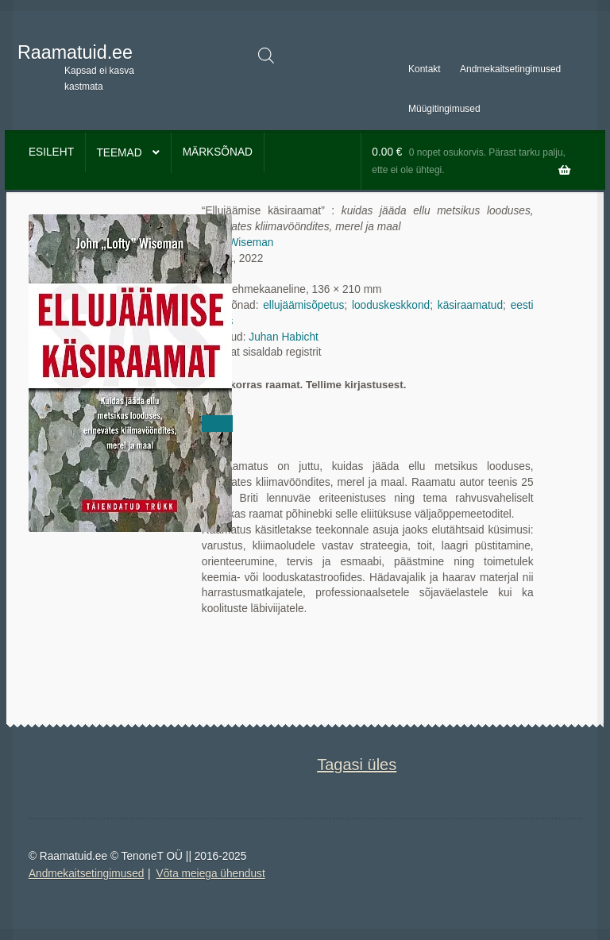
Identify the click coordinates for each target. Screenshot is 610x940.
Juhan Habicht (284, 337)
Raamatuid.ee (75, 52)
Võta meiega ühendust (210, 874)
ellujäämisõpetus (303, 305)
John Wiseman (238, 242)
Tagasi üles (356, 764)
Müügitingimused (444, 108)
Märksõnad (218, 152)
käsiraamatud (470, 305)
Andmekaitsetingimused (510, 69)
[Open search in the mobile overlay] (266, 56)
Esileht (51, 152)
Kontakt (424, 69)
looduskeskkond (391, 305)
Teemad (118, 153)
